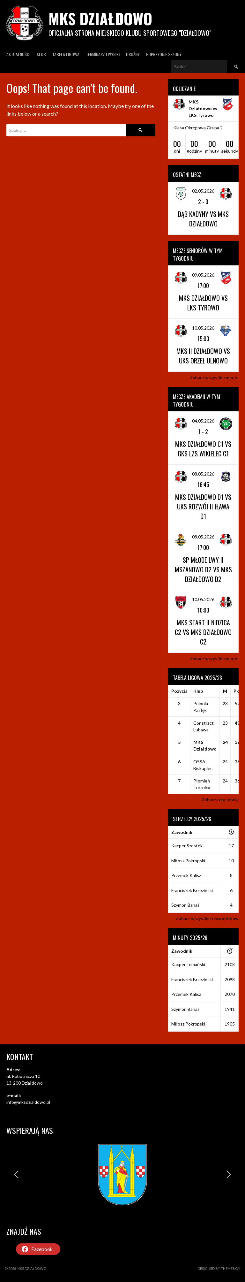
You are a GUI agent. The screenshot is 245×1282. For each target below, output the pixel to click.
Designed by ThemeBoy (218, 1268)
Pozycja (179, 691)
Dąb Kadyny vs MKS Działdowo (203, 218)
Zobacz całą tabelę (220, 799)
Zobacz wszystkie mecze (214, 377)
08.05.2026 (203, 474)
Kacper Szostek (187, 845)
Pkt (237, 691)
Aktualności (18, 54)
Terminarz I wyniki (103, 54)
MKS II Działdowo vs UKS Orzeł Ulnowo (203, 355)
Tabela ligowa (65, 54)
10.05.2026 (203, 328)
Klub (41, 54)
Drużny (133, 54)
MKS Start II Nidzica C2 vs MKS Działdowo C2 (203, 632)
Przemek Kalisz (186, 875)
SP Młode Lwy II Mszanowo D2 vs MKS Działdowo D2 (203, 569)
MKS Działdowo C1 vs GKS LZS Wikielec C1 (203, 448)
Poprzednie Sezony (164, 54)
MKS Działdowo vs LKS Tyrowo (203, 108)
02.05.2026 (203, 191)
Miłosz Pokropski (188, 860)
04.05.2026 (203, 421)
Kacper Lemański (188, 964)
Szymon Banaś (185, 905)
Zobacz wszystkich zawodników (207, 918)
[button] (16, 1174)
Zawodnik (181, 832)
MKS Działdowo (100, 18)
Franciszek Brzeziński (192, 890)
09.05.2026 (203, 275)
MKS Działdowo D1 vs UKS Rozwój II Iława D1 (203, 506)
